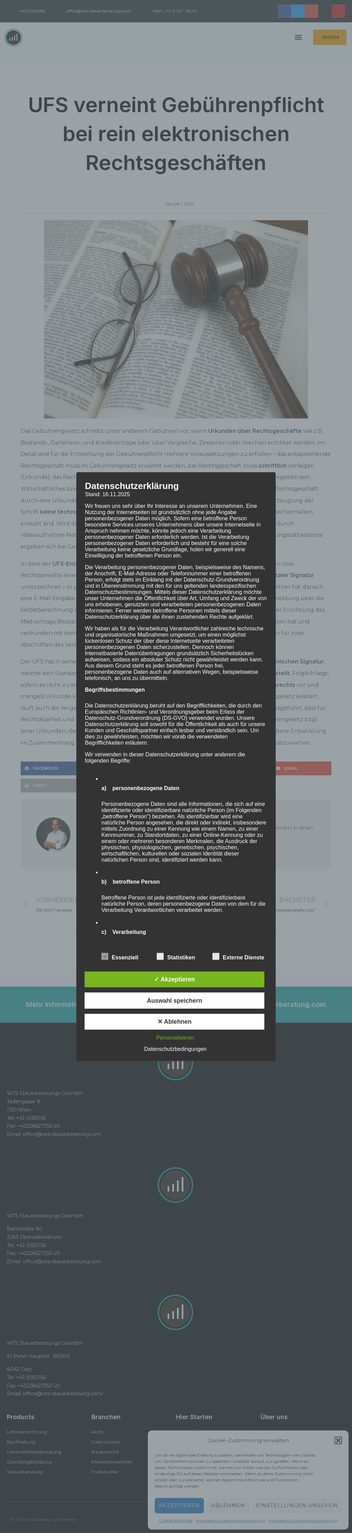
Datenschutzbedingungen (175, 1049)
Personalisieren (175, 1038)
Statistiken (176, 956)
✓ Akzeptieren (174, 979)
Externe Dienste (238, 956)
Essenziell (119, 956)
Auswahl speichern (174, 1000)
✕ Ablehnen (174, 1021)
